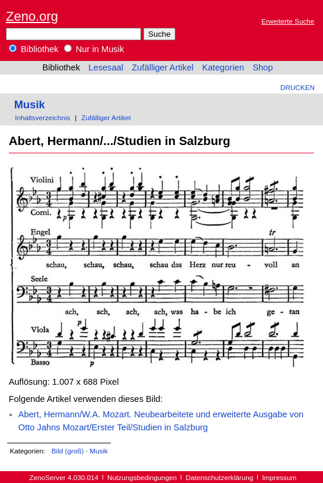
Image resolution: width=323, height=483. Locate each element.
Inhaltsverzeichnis (42, 117)
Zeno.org (32, 16)
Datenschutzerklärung (219, 477)
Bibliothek (34, 49)
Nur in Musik (94, 49)
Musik (29, 104)
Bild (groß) (68, 451)
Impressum (279, 477)
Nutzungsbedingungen (142, 477)
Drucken (297, 87)
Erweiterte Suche (287, 21)
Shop (262, 67)
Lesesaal (105, 67)
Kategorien (223, 67)
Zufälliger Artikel (162, 67)
